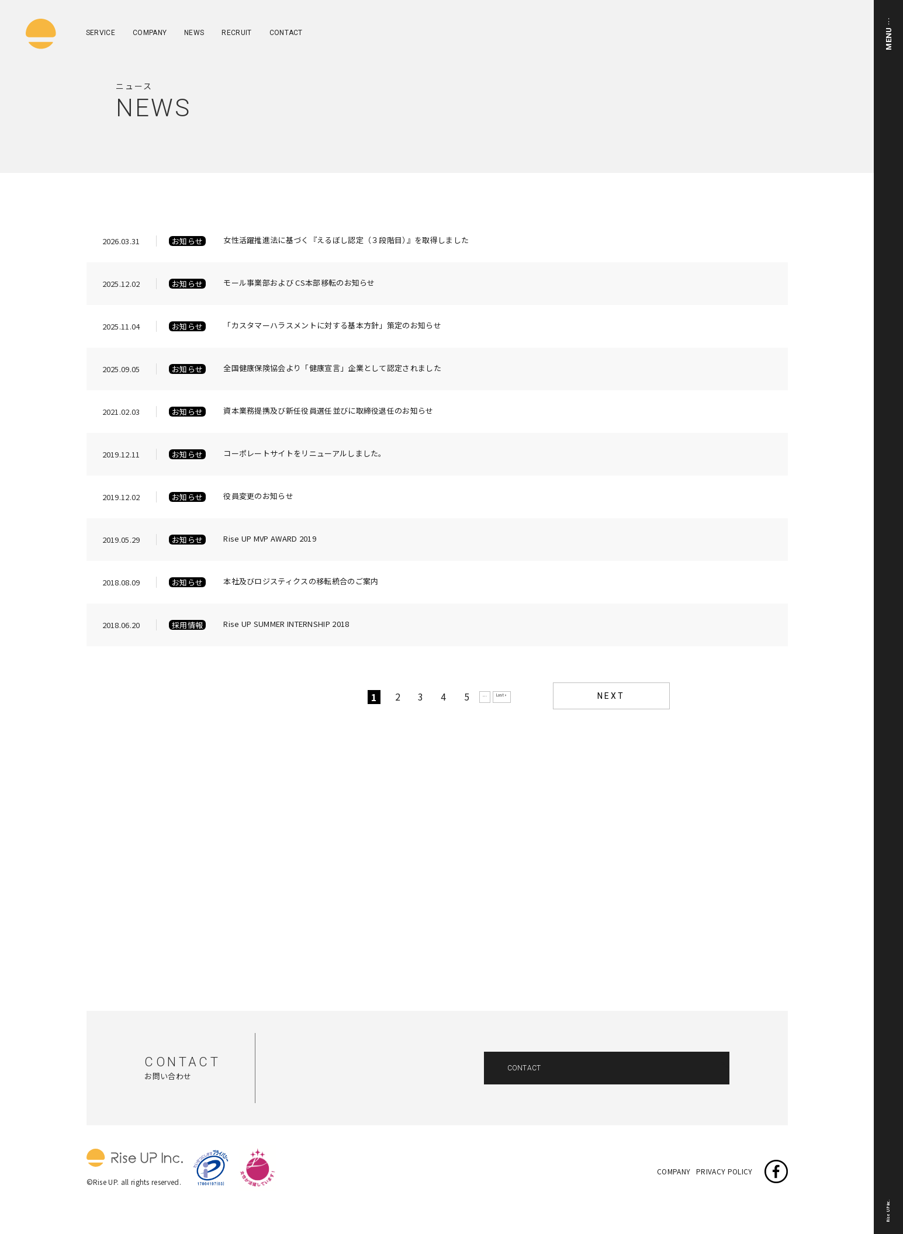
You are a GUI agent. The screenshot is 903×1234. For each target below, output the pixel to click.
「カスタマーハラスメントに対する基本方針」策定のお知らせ (332, 326)
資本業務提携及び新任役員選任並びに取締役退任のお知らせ (328, 411)
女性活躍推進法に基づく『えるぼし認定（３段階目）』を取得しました (346, 240)
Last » (501, 695)
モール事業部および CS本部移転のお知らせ (299, 283)
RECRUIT (236, 33)
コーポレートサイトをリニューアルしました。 (304, 454)
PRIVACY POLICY (724, 1170)
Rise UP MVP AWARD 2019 (269, 539)
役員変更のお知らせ (258, 496)
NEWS (194, 33)
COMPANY (150, 33)
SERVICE (100, 33)
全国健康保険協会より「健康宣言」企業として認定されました (332, 368)
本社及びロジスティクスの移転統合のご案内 (300, 582)
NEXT (611, 696)
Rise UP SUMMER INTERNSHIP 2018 (286, 624)
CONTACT (286, 33)
